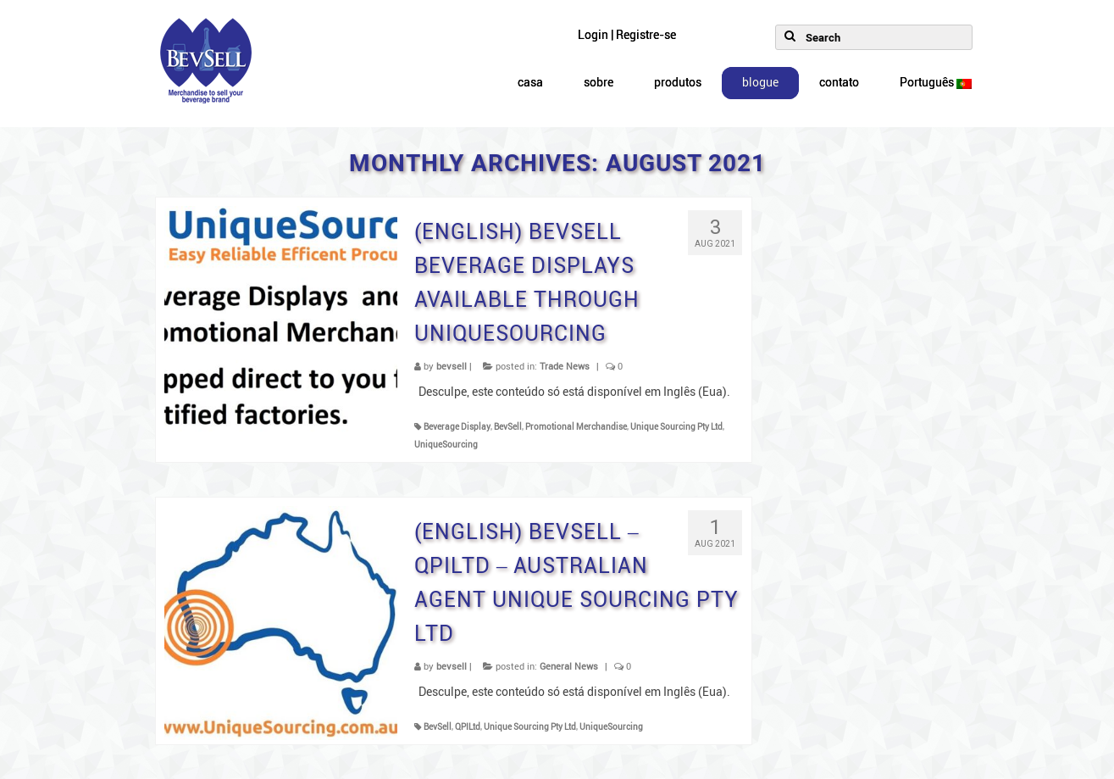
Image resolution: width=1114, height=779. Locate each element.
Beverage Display (457, 426)
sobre (598, 82)
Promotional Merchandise (576, 426)
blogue (760, 82)
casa (530, 82)
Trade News (565, 366)
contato (839, 82)
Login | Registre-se (627, 35)
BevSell (508, 426)
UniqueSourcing (446, 444)
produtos (677, 82)
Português (936, 82)
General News (569, 666)
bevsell (451, 366)
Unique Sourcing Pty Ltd (676, 426)
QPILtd (467, 726)
